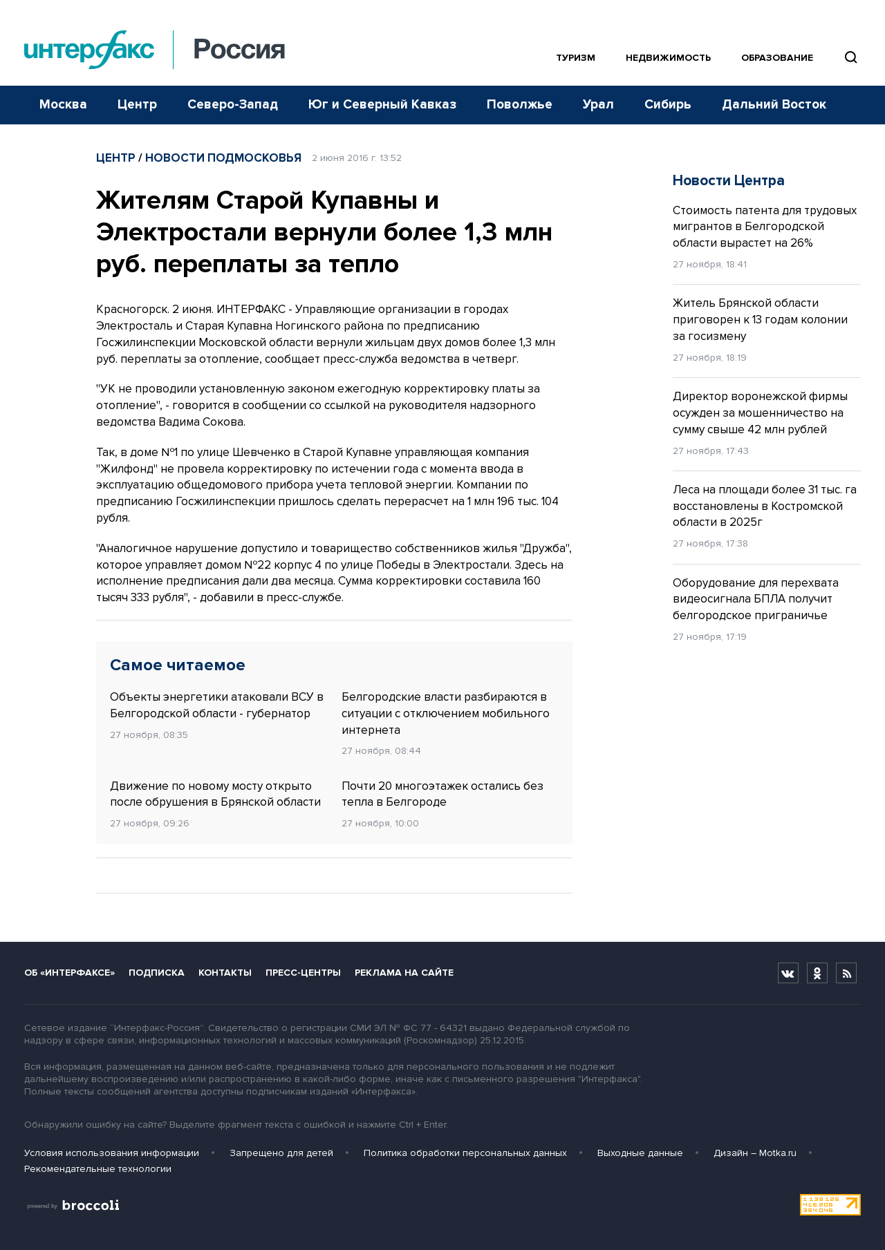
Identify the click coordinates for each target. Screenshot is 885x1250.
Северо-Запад (232, 105)
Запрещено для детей (281, 1153)
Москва (63, 105)
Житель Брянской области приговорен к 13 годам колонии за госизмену (760, 319)
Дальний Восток (774, 105)
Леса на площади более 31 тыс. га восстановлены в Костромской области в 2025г (765, 506)
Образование (777, 58)
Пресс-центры (303, 972)
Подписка (157, 972)
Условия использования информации (111, 1153)
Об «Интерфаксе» (69, 972)
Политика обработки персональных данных (465, 1153)
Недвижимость (668, 58)
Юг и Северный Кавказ (382, 105)
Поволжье (519, 105)
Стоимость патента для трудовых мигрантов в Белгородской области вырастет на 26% (765, 227)
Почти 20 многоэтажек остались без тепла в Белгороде (442, 794)
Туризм (575, 58)
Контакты (225, 972)
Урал (598, 105)
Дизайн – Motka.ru (755, 1153)
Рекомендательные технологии (97, 1169)
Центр (137, 105)
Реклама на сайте (404, 972)
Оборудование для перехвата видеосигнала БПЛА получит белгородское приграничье (756, 599)
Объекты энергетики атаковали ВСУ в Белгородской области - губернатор (217, 705)
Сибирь (667, 105)
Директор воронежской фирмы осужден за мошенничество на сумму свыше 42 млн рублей (760, 413)
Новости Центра (729, 180)
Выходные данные (640, 1153)
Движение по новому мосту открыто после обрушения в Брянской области (215, 794)
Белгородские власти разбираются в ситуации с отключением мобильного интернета (446, 713)
